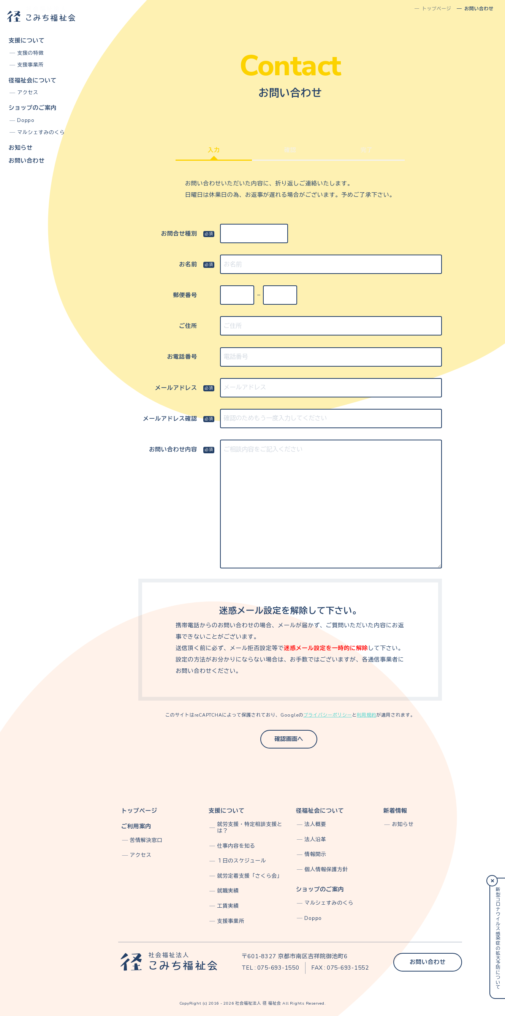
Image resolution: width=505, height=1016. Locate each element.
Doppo (26, 120)
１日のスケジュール (241, 860)
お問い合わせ (27, 161)
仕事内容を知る (236, 846)
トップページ (139, 811)
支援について (27, 40)
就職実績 (228, 890)
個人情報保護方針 (326, 869)
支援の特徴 (30, 53)
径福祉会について (33, 80)
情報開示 (315, 854)
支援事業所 (30, 65)
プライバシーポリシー (327, 715)
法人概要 (315, 824)
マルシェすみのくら (41, 132)
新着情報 (395, 811)
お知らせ (21, 148)
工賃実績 (228, 906)
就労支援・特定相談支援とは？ (249, 827)
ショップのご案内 (33, 108)
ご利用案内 (136, 826)
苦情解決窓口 (146, 840)
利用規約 (366, 715)
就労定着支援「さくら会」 (249, 876)
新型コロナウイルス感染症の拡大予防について (497, 938)
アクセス (27, 92)
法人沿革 (315, 839)
